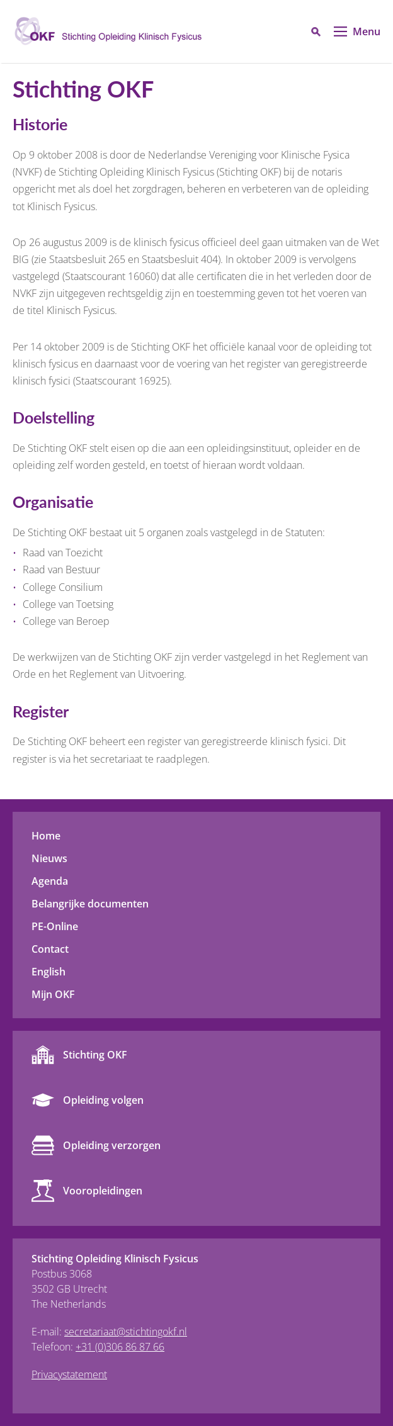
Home (45, 836)
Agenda (49, 881)
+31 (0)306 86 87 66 (120, 1347)
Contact (50, 949)
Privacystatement (69, 1374)
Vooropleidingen (102, 1191)
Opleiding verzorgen (112, 1145)
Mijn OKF (53, 994)
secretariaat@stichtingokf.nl (125, 1332)
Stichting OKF (95, 1055)
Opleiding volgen (103, 1100)
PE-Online (54, 926)
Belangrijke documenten (90, 904)
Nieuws (49, 858)
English (48, 972)
